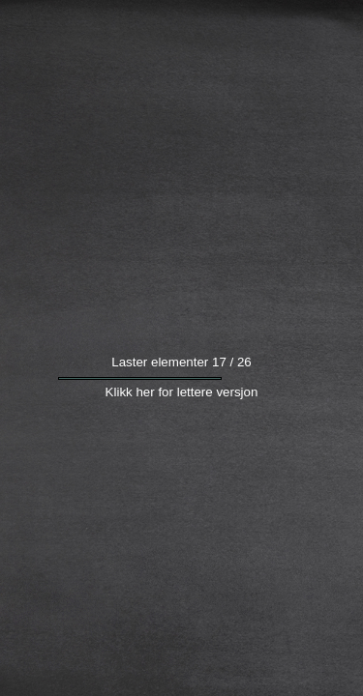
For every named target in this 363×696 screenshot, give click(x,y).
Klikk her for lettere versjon (182, 423)
